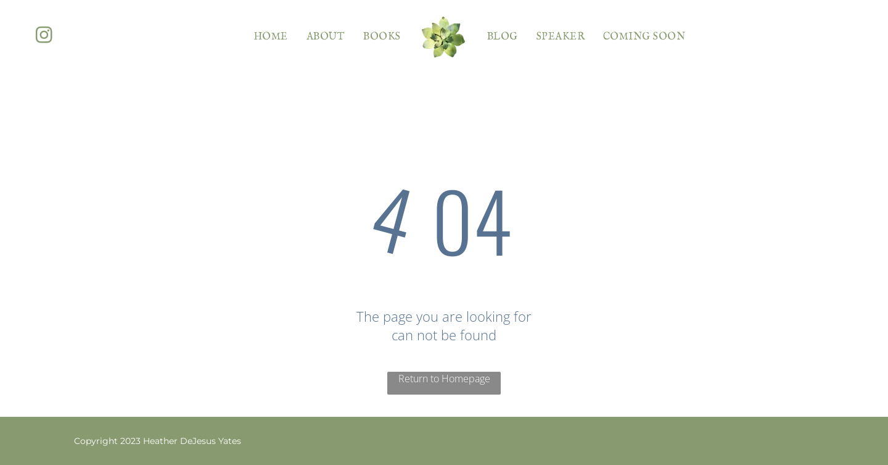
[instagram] (43, 37)
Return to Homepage (444, 378)
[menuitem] (271, 37)
